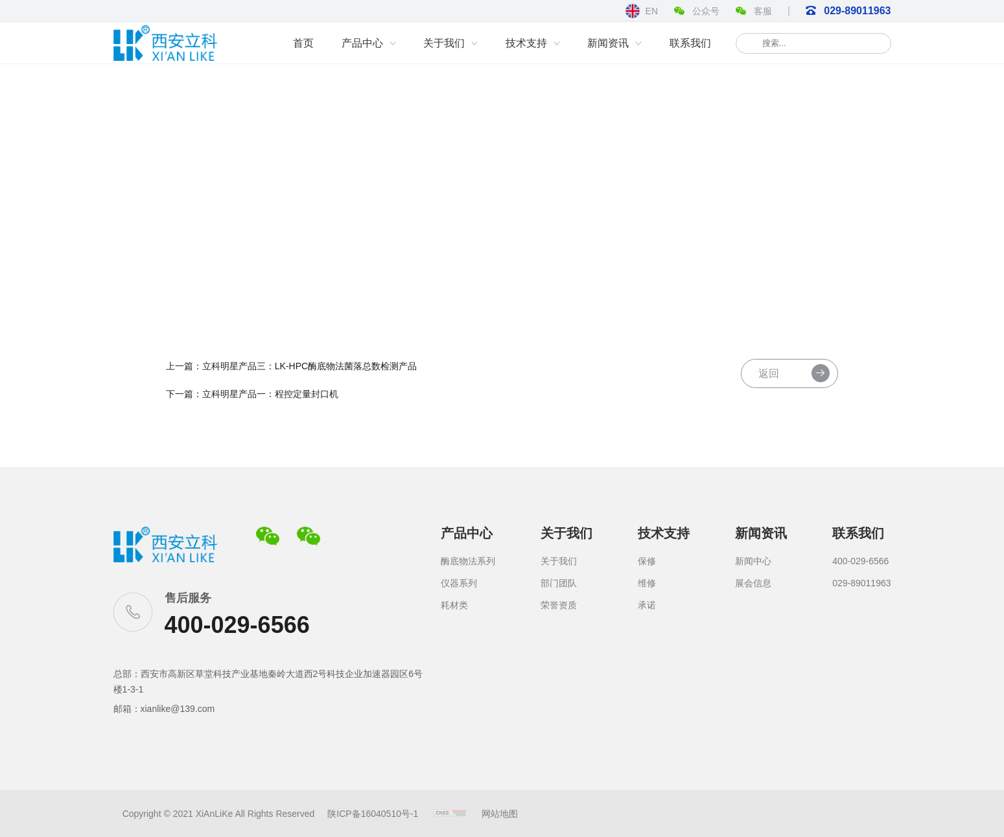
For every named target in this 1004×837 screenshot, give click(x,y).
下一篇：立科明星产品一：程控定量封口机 (264, 398)
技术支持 (664, 533)
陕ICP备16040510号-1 (363, 813)
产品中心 (467, 533)
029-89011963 (848, 10)
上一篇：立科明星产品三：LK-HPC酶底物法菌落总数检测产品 (303, 369)
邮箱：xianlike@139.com (164, 709)
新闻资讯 (761, 533)
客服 (754, 14)
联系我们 (858, 533)
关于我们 (566, 533)
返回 (780, 378)
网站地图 (491, 813)
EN (641, 11)
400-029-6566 (237, 625)
